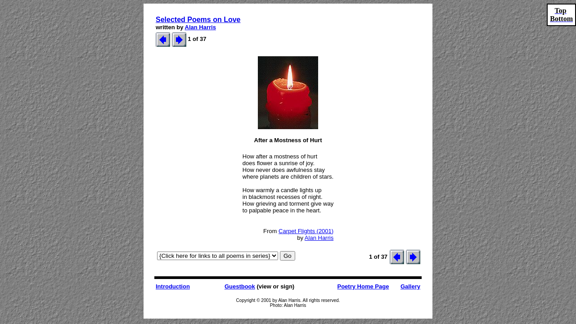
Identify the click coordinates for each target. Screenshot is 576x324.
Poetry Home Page (363, 286)
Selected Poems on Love (198, 19)
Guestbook (240, 286)
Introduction (173, 286)
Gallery (410, 286)
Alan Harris (200, 27)
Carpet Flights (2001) (306, 231)
